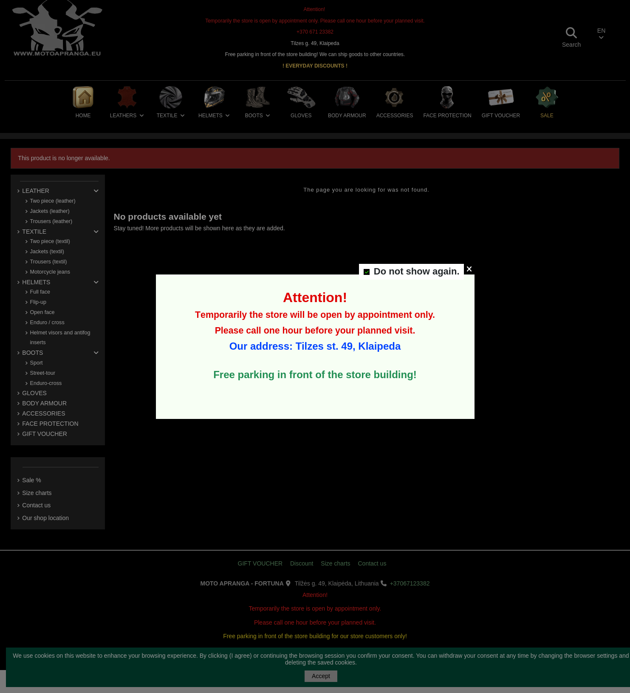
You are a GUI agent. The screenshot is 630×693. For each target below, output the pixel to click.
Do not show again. (417, 271)
